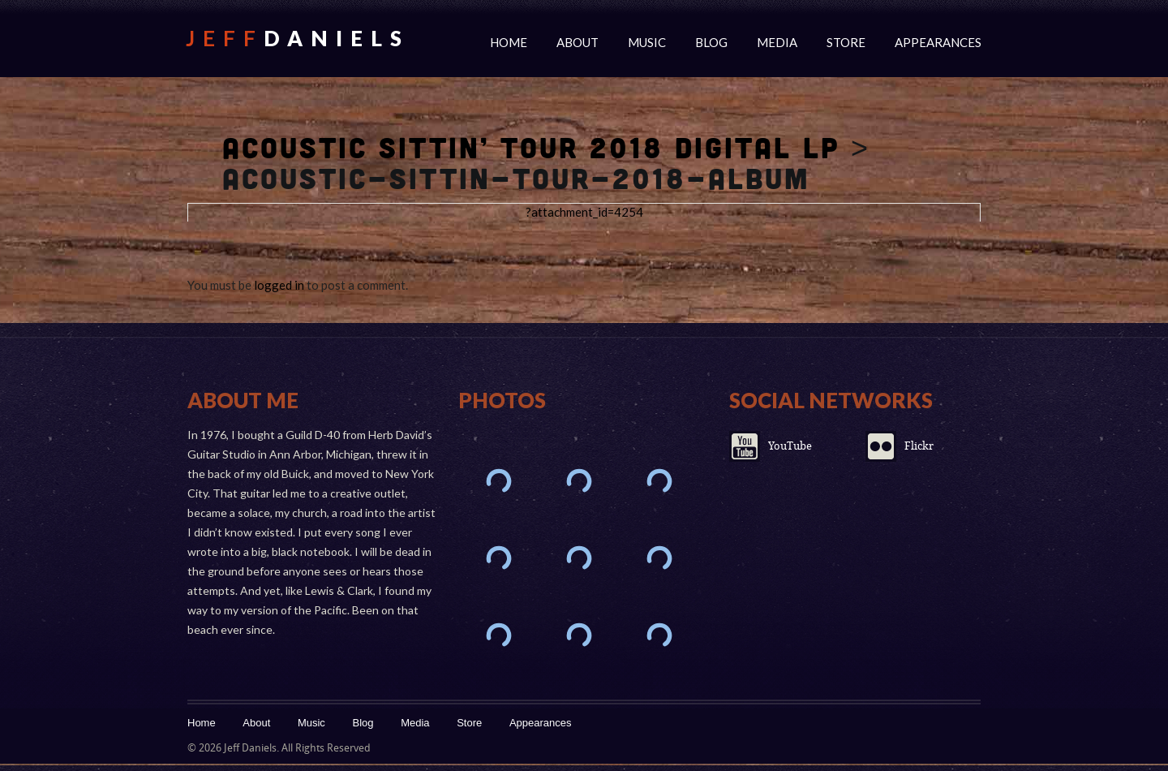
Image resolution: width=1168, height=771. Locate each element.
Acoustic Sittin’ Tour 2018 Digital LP (531, 147)
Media (777, 42)
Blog (711, 42)
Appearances (938, 42)
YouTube (790, 446)
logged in (279, 285)
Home (508, 42)
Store (846, 42)
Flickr (919, 446)
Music (647, 42)
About (577, 42)
